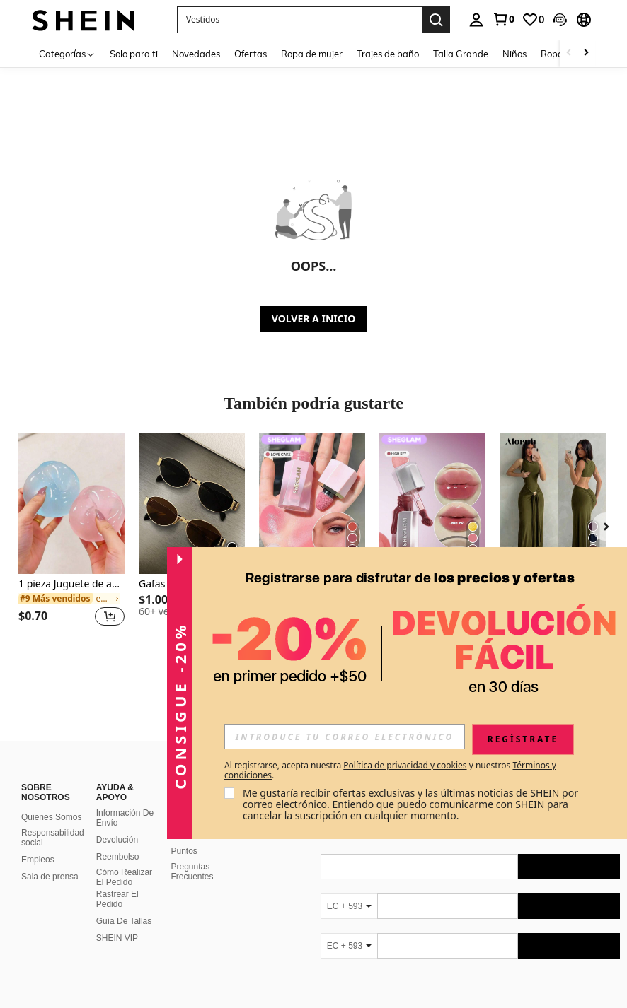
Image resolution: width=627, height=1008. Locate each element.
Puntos (184, 851)
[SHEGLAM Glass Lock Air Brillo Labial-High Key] (432, 503)
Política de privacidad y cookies (404, 765)
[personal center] (476, 19)
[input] (344, 736)
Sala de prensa (50, 876)
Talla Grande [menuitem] (460, 53)
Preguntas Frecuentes (192, 871)
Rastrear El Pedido (117, 899)
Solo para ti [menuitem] (134, 53)
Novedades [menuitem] (196, 53)
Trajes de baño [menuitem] (388, 53)
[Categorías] (67, 53)
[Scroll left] (569, 53)
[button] (559, 19)
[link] (503, 19)
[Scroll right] (586, 53)
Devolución (117, 840)
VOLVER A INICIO (313, 318)
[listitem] (71, 538)
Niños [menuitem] (514, 53)
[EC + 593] (349, 906)
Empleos (37, 860)
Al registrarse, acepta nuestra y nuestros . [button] (390, 770)
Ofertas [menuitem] (250, 53)
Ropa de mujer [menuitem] (312, 53)
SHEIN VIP (117, 938)
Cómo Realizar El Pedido (124, 877)
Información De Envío (125, 818)
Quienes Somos (51, 817)
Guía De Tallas (124, 921)
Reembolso (117, 857)
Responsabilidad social (52, 838)
